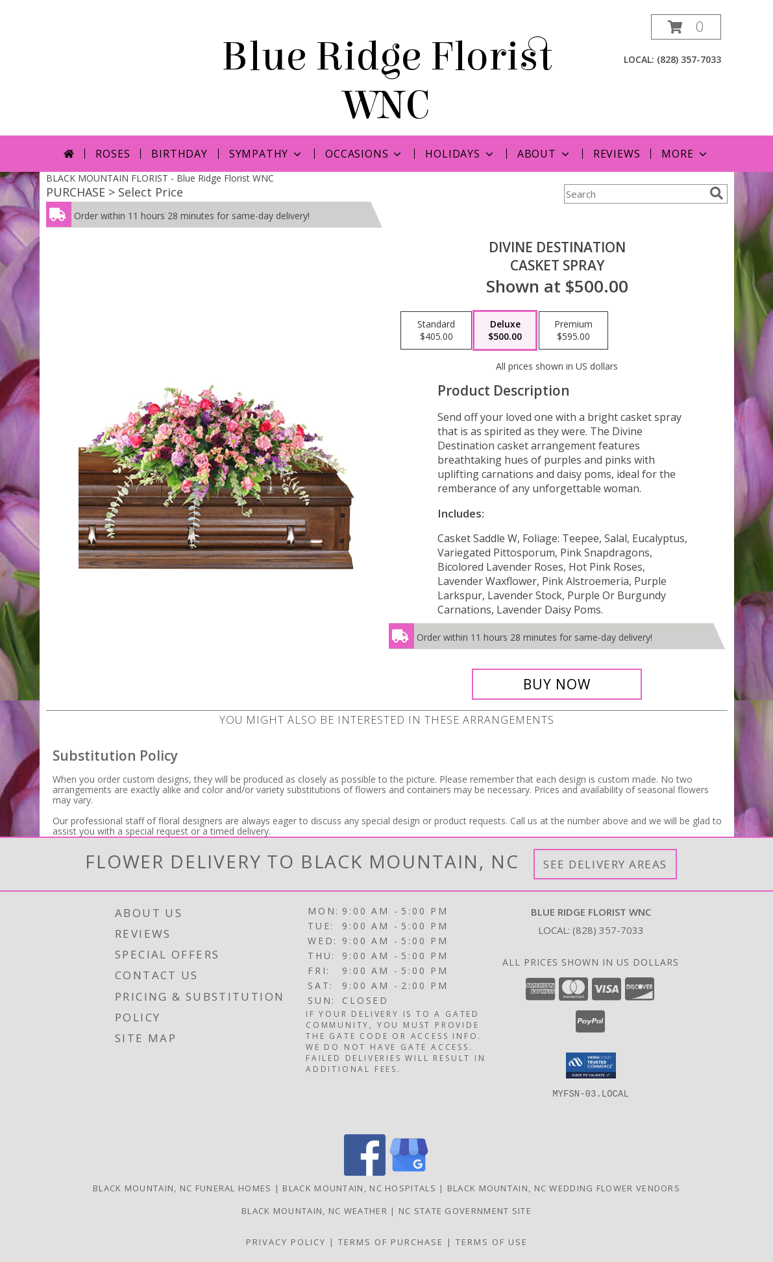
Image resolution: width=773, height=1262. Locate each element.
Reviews (617, 154)
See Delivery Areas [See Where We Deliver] (605, 864)
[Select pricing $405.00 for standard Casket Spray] (436, 331)
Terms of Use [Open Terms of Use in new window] (492, 1242)
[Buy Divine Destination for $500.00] (557, 684)
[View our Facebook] (365, 1172)
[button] (686, 27)
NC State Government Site (465, 1211)
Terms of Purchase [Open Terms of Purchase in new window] (390, 1242)
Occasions (364, 154)
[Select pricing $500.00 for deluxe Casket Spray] (504, 331)
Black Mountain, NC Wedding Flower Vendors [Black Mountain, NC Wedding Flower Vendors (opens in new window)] (563, 1188)
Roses (112, 154)
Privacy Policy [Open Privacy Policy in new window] (286, 1242)
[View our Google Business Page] (409, 1172)
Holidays (460, 154)
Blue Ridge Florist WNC (386, 81)
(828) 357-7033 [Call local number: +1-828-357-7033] (689, 59)
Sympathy (266, 154)
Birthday (179, 154)
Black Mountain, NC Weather (314, 1211)
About (544, 154)
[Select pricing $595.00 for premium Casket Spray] (573, 331)
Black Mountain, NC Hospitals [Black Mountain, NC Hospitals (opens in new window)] (359, 1188)
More (685, 154)
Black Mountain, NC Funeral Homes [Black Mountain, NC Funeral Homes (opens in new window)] (182, 1188)
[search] (716, 193)
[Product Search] (634, 194)
